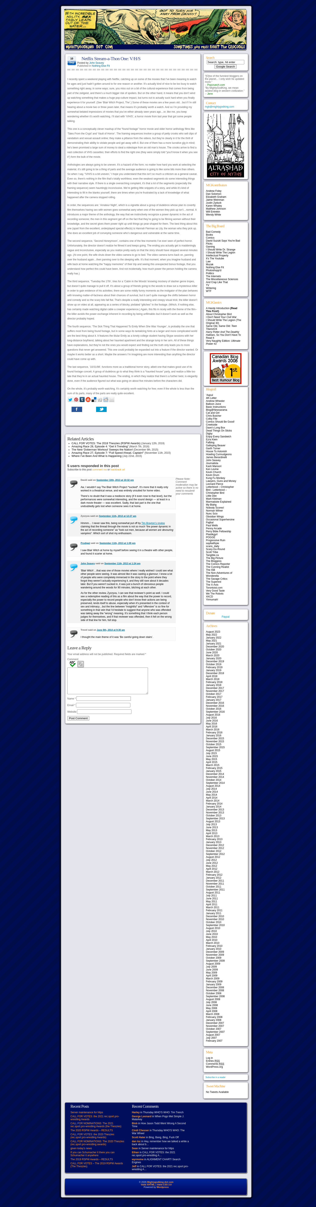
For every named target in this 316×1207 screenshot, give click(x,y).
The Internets (213, 276)
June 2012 (212, 862)
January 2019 (213, 670)
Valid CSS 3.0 (164, 1184)
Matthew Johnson (216, 208)
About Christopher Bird (219, 314)
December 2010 (215, 916)
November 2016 (215, 705)
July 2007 (211, 1037)
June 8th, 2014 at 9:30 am (111, 630)
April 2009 (211, 975)
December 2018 (215, 673)
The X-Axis (212, 584)
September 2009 (215, 960)
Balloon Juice (213, 403)
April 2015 (211, 762)
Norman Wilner (214, 510)
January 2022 (213, 637)
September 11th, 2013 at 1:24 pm (122, 563)
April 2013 (211, 833)
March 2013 (212, 836)
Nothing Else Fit (101, 65)
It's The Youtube (215, 258)
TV (207, 285)
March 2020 (212, 655)
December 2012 (215, 845)
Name (71, 703)
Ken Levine (212, 469)
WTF (208, 291)
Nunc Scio (212, 513)
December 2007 (215, 1023)
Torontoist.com (214, 587)
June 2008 (212, 1005)
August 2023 (213, 631)
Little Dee (211, 495)
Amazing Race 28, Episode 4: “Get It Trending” (100, 446)
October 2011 (213, 886)
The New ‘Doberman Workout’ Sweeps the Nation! (102, 449)
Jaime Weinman (215, 199)
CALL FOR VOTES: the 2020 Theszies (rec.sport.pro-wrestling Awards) (92, 1136)
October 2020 (213, 649)
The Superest (213, 581)
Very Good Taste (215, 590)
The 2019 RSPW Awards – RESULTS (91, 1159)
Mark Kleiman (213, 498)
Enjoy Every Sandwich (218, 436)
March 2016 (212, 729)
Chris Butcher (213, 415)
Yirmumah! (212, 599)
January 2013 (213, 842)
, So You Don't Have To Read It (223, 334)
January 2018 (213, 685)
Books (209, 234)
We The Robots (215, 593)
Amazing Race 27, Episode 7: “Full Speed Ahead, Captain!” (108, 452)
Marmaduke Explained (218, 501)
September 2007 (215, 1031)
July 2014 (211, 788)
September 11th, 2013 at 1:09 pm (117, 543)
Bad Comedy (213, 231)
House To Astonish (216, 451)
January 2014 (213, 806)
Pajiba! (210, 522)
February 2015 (214, 768)
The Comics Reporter (218, 564)
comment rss (99, 469)
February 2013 (214, 839)
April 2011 (211, 904)
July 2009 (211, 966)
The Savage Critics (216, 578)
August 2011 (213, 892)
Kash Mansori (213, 466)
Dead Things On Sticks (219, 430)
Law (208, 261)
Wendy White (213, 214)
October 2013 (213, 815)
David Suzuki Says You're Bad (223, 240)
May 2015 (211, 759)
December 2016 (215, 702)
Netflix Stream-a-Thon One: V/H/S (111, 58)
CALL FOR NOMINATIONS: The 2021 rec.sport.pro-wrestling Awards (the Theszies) (95, 1125)
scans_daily (212, 546)
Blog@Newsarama (216, 409)
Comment (72, 659)
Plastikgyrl (212, 534)
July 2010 (211, 931)
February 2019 (214, 667)
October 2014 (213, 779)
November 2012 (215, 848)
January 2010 (213, 948)
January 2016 (213, 735)
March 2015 (212, 765)
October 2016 (213, 708)
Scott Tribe (212, 552)
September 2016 (215, 711)
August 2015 (213, 750)
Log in (209, 1057)
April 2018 (211, 676)
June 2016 (212, 720)
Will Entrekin (213, 211)
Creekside (211, 424)
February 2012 (214, 874)
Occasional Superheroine (220, 519)
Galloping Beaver (215, 445)
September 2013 (215, 818)
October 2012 (213, 851)
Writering (211, 288)
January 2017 (213, 699)
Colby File (211, 418)
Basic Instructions (216, 406)
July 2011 (211, 895)
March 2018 (212, 679)
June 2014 (212, 791)
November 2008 (215, 990)
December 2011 (215, 880)
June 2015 (212, 756)
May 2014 (211, 794)
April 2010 (211, 940)
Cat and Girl (212, 412)
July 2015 (211, 753)
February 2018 (214, 682)
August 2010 (213, 928)
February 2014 (214, 803)
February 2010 (214, 945)
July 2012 (211, 860)
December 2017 (215, 688)
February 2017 (214, 696)
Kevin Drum (212, 475)
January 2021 (213, 643)
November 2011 (215, 883)
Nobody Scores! (215, 507)
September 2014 (215, 782)
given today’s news (81, 1148)
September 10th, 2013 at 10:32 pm (115, 480)
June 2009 (212, 969)
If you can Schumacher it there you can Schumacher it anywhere (92, 1154)
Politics (210, 273)
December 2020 (215, 646)
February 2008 (214, 1017)
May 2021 (211, 640)
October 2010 (213, 922)
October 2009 (213, 957)
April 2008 (211, 1011)
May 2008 (211, 1008)
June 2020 (212, 652)
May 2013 (211, 830)
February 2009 (214, 981)
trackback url (117, 469)
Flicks (209, 243)
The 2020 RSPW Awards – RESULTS (91, 1130)
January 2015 (213, 771)
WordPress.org (214, 1066)
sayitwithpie (212, 543)
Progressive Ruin (215, 540)
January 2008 (213, 1020)
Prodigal (85, 543)
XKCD (209, 596)
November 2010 (215, 919)
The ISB (210, 569)
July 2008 (211, 1002)
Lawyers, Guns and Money (221, 481)
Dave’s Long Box (215, 427)
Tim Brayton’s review (153, 523)
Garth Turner (213, 448)
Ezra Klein (212, 439)
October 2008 (213, 993)
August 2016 (213, 714)
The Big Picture (214, 558)
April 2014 (211, 797)
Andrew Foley (213, 190)
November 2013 (215, 812)
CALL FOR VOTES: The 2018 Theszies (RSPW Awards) (106, 443)
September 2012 (215, 854)
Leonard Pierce (214, 484)
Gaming (210, 246)
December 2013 (215, 809)
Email (71, 710)
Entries (213, 1060)
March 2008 (212, 1014)
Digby (209, 433)
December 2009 (215, 951)
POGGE (210, 537)
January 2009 (213, 984)
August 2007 (213, 1034)
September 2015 (215, 747)
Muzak (209, 264)
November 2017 (215, 691)
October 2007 (213, 1028)
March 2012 (212, 871)
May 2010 (211, 937)
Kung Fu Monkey (215, 478)
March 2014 (212, 800)
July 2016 (211, 717)
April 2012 (211, 868)
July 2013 (211, 824)
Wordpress (163, 1187)
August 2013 (213, 821)
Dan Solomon (213, 193)
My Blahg (211, 504)
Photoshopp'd (213, 270)
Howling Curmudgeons (219, 454)
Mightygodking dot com (160, 1182)
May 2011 (211, 901)
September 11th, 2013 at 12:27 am (117, 516)
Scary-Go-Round (215, 549)
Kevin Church (213, 472)
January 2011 (213, 913)
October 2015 (213, 744)
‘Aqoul (209, 395)
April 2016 (211, 726)
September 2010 (215, 925)
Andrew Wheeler (215, 401)
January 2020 (213, 658)
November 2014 (215, 777)
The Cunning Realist (217, 566)
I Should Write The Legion (220, 252)
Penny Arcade (214, 528)
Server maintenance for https (86, 1112)
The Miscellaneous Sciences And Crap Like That (222, 281)
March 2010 (212, 943)
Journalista (212, 463)
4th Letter (211, 398)
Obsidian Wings (215, 516)
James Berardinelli (216, 457)
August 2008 (213, 999)
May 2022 (211, 634)
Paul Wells (212, 525)
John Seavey (96, 62)
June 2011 (212, 898)
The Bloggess (213, 561)
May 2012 (211, 865)
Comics (210, 237)
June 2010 (212, 934)
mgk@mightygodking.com (219, 106)
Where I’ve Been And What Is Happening (96, 456)
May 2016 (211, 723)
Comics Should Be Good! (220, 421)
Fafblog (210, 442)
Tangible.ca (212, 555)
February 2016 (214, 732)
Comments (215, 1063)
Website (71, 716)
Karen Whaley (214, 205)
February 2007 (214, 1040)
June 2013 (212, 827)
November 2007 (215, 1025)
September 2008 (215, 996)
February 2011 (214, 910)
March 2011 (212, 907)
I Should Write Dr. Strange (220, 249)
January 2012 (213, 877)
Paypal (225, 616)
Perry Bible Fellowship (218, 531)
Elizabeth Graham (216, 196)
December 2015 (215, 738)
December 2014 (215, 774)
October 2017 (213, 694)
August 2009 (213, 963)
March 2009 (212, 978)
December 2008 (215, 987)
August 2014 (213, 785)
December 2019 (215, 661)
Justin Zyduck (213, 202)
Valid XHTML (148, 1184)
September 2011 (215, 889)
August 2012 (213, 857)
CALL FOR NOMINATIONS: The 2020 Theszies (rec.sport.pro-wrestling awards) (97, 1143)
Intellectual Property (217, 255)
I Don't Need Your (221, 317)
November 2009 (215, 954)
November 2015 (215, 741)
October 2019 (213, 664)
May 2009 (211, 972)
